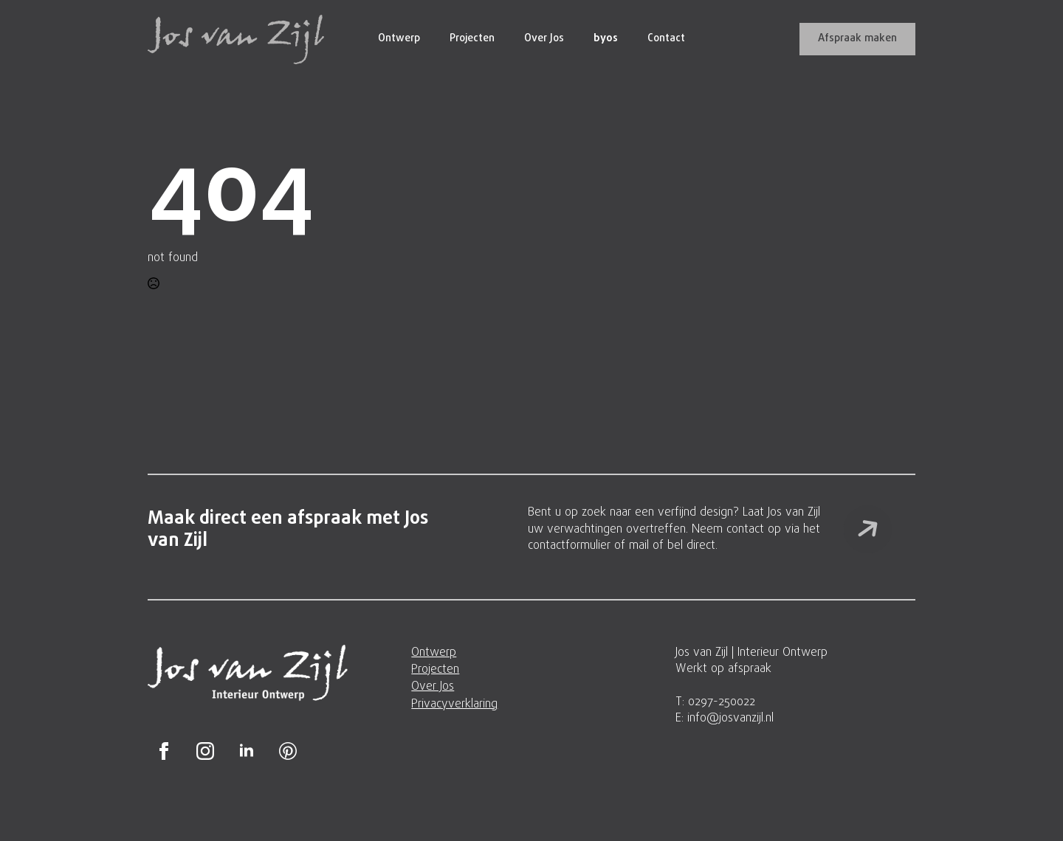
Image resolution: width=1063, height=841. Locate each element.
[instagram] (205, 751)
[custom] (288, 751)
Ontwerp (399, 38)
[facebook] (164, 751)
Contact (666, 38)
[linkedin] (246, 751)
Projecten (472, 38)
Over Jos (544, 38)
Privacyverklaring (454, 704)
